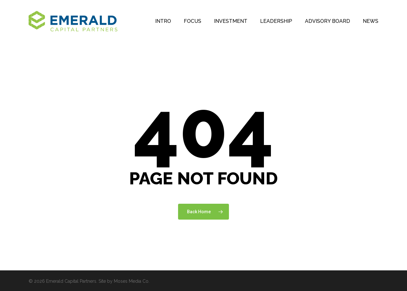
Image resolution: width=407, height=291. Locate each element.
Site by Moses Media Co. (124, 281)
